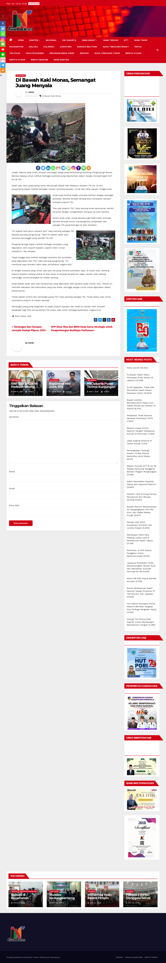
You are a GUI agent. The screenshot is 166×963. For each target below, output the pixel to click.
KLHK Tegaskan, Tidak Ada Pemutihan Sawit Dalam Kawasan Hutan (140, 390)
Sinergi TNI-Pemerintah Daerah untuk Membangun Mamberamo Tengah (140, 622)
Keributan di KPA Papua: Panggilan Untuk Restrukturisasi (139, 553)
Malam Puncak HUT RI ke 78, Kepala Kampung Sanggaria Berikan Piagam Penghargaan (142, 469)
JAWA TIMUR (140, 40)
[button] (157, 50)
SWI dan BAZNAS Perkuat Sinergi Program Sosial (24, 387)
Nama (12, 471)
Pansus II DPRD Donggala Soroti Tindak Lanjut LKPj (140, 898)
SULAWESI (48, 47)
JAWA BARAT (90, 40)
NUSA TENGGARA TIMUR (107, 53)
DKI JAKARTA (69, 40)
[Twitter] (43, 168)
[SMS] (68, 168)
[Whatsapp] (53, 168)
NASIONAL (51, 40)
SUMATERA (66, 47)
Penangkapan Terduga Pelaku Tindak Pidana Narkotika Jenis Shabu (138, 453)
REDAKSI (84, 53)
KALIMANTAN (16, 47)
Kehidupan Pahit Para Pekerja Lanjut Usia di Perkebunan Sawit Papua (140, 538)
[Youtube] (2, 49)
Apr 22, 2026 (19, 903)
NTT (126, 40)
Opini (21, 40)
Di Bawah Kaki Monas (51, 96)
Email (12, 488)
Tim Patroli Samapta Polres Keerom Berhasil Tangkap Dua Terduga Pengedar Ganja (141, 606)
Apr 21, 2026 (95, 903)
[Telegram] (63, 168)
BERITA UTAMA (133, 53)
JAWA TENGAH (110, 40)
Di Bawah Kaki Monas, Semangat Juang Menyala (55, 83)
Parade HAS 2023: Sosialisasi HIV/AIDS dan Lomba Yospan (139, 525)
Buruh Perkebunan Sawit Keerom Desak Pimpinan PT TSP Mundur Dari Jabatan (141, 591)
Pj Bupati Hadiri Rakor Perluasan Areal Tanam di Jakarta (140, 377)
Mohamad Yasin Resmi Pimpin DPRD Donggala (100, 898)
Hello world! (133, 368)
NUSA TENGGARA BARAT (116, 47)
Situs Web (14, 505)
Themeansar (55, 957)
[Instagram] (73, 168)
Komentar (14, 417)
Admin (31, 92)
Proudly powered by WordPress (19, 957)
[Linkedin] (48, 168)
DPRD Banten (61, 60)
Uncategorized (35, 53)
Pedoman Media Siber (62, 53)
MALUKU (33, 47)
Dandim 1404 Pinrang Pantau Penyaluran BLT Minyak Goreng (142, 497)
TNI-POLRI (14, 53)
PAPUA (138, 47)
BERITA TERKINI (151, 957)
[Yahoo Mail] (78, 168)
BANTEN (34, 40)
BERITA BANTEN (39, 60)
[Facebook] (38, 168)
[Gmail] (58, 168)
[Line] (83, 168)
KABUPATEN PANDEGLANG (27, 891)
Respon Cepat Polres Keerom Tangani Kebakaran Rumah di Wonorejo (141, 431)
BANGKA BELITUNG (87, 47)
